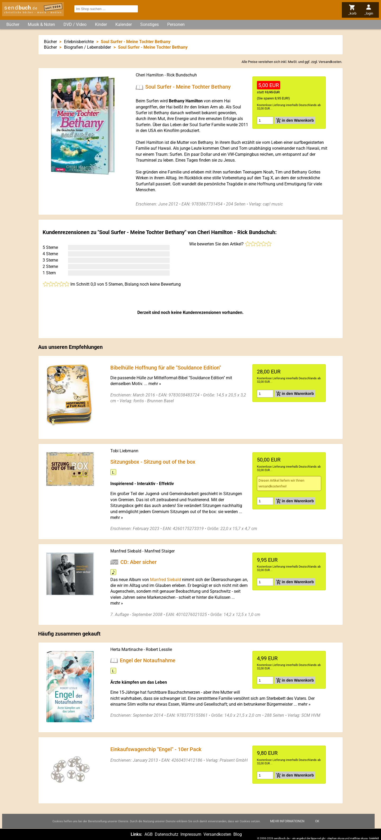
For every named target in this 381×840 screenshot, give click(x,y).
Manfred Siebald (125, 551)
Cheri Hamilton (150, 74)
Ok (317, 825)
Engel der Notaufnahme (147, 660)
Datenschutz (166, 834)
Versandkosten (330, 62)
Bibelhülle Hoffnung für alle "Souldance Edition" (165, 367)
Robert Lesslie (159, 649)
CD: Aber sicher (138, 562)
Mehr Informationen (287, 825)
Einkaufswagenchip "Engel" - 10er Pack (155, 749)
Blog (237, 834)
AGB (148, 834)
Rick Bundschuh (182, 74)
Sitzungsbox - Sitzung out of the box (152, 462)
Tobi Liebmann (124, 450)
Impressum (190, 834)
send (21, 7)
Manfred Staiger (159, 551)
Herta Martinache (126, 649)
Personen (176, 24)
